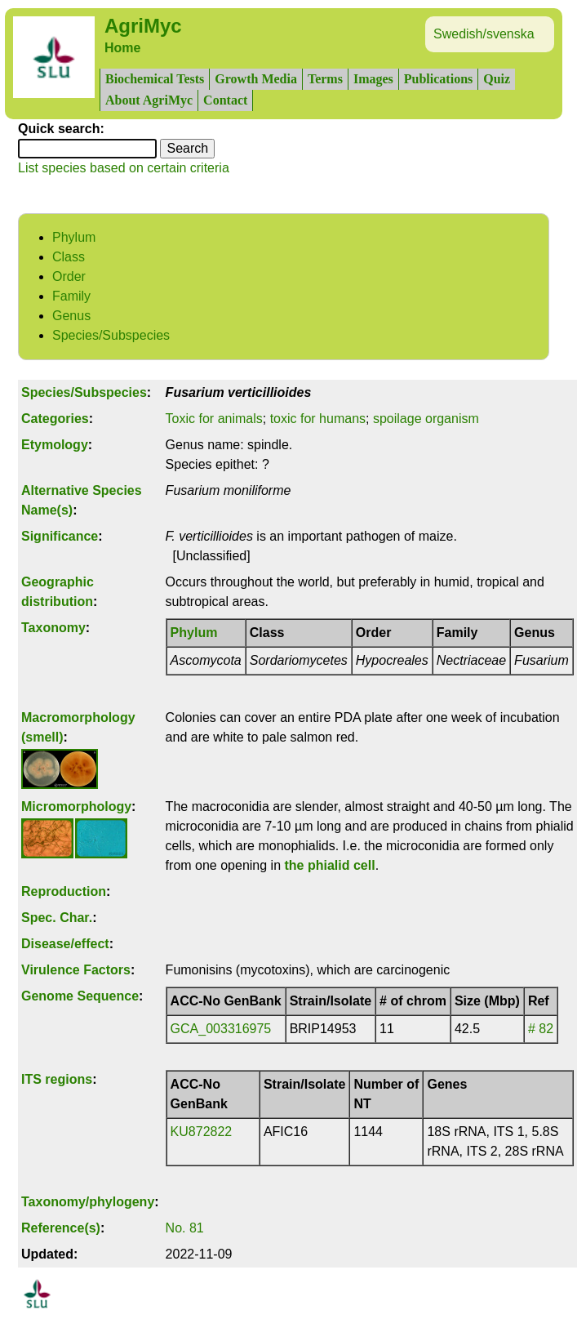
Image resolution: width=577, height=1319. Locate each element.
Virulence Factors (76, 970)
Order (69, 276)
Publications (438, 79)
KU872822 (202, 1132)
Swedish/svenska (484, 34)
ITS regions (56, 1079)
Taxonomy (53, 628)
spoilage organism (426, 419)
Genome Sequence (80, 996)
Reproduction (63, 891)
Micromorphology (76, 806)
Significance (59, 536)
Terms (325, 79)
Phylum (73, 237)
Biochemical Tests (154, 79)
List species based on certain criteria (123, 168)
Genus (71, 316)
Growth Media (256, 79)
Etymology (54, 445)
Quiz (496, 79)
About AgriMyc (149, 100)
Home (122, 48)
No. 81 (185, 1228)
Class (68, 257)
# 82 (540, 1029)
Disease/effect (65, 944)
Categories (55, 419)
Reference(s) (60, 1228)
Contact (225, 100)
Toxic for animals (214, 419)
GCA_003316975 (221, 1029)
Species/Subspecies (111, 335)
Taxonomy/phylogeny (87, 1202)
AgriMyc (143, 26)
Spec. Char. (56, 918)
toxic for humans (318, 419)
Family (71, 296)
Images (373, 79)
